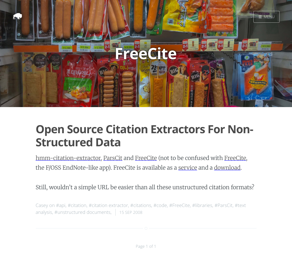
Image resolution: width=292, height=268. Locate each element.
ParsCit (112, 158)
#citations (140, 205)
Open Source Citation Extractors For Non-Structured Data (144, 135)
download (227, 167)
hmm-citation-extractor (68, 158)
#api (60, 205)
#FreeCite (179, 205)
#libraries (202, 205)
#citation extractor (108, 205)
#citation (77, 205)
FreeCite (146, 158)
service (187, 167)
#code (160, 205)
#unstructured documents (82, 212)
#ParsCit (224, 205)
